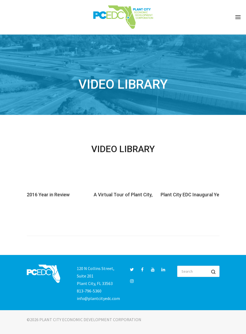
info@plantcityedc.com (98, 298)
